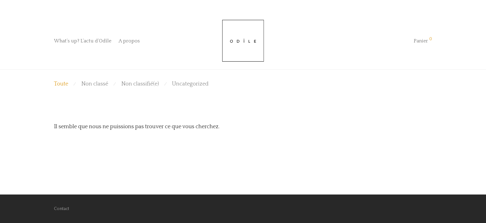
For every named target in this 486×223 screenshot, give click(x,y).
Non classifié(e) (140, 84)
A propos (129, 41)
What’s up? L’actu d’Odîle (82, 41)
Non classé (94, 84)
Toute (61, 84)
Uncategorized (190, 84)
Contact (61, 208)
